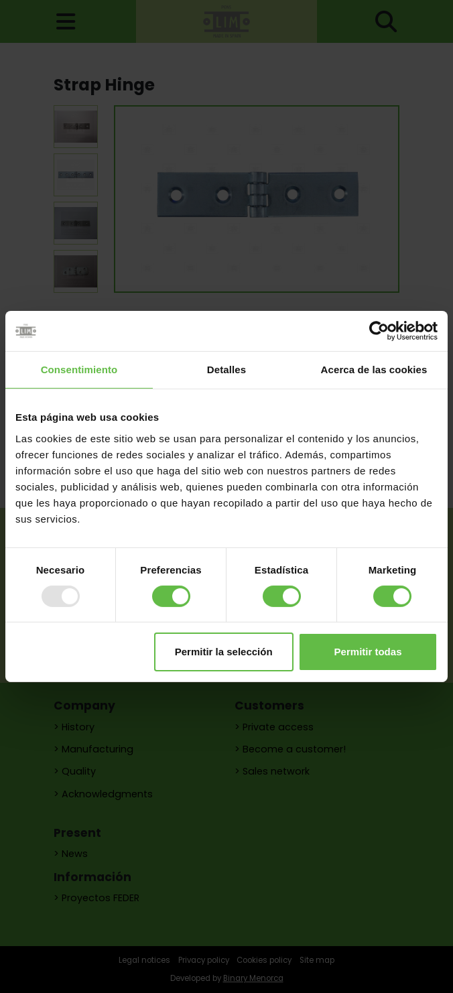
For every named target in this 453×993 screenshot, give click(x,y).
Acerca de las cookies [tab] (374, 369)
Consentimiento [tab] (79, 369)
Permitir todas (368, 651)
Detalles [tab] (226, 369)
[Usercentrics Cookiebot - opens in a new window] (379, 331)
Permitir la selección (224, 651)
